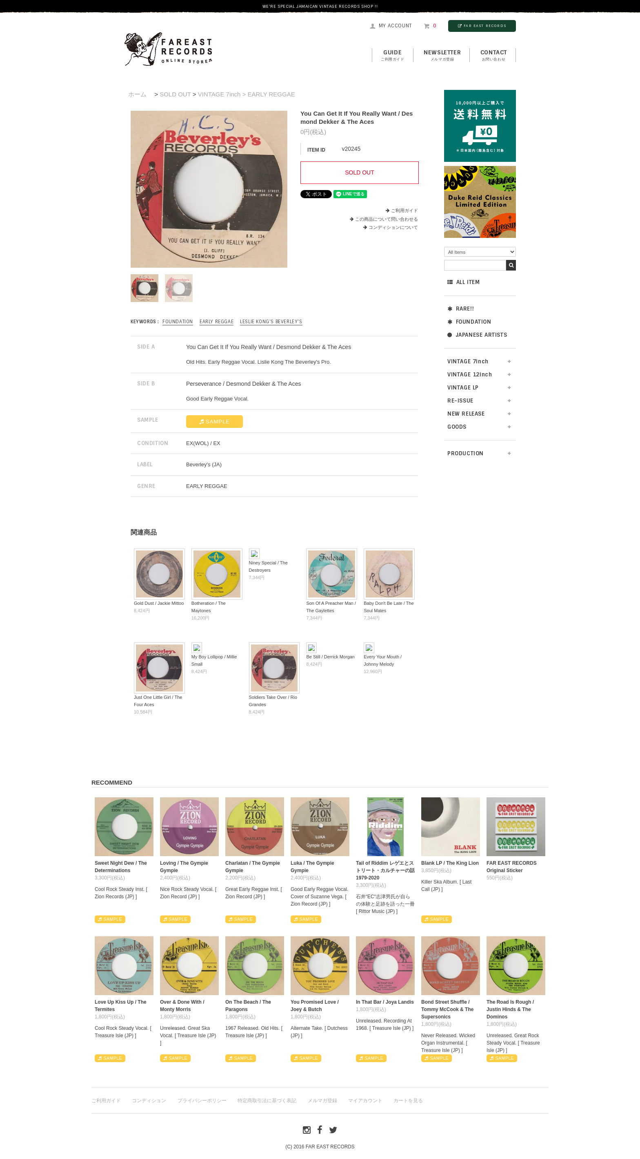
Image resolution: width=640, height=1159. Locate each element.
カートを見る (408, 1100)
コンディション (149, 1100)
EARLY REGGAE (216, 321)
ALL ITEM (463, 282)
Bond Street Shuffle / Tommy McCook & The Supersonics (447, 1009)
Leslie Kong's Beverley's (271, 321)
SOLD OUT (175, 94)
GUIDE (392, 56)
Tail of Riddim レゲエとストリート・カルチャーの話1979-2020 (385, 870)
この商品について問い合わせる (386, 219)
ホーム (137, 94)
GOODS (457, 426)
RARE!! (460, 308)
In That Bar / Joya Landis (385, 1002)
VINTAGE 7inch (468, 361)
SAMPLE (214, 421)
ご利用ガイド (404, 210)
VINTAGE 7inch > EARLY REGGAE (246, 94)
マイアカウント (365, 1100)
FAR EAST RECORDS (482, 25)
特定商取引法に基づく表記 (267, 1100)
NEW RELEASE (466, 413)
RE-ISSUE (460, 400)
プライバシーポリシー (202, 1100)
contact (493, 56)
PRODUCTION (465, 453)
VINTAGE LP (463, 387)
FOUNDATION (469, 321)
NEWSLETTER (442, 56)
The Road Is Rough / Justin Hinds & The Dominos (510, 1009)
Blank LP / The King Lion (450, 863)
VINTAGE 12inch (469, 374)
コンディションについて (390, 227)
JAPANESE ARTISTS (477, 334)
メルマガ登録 (322, 1100)
